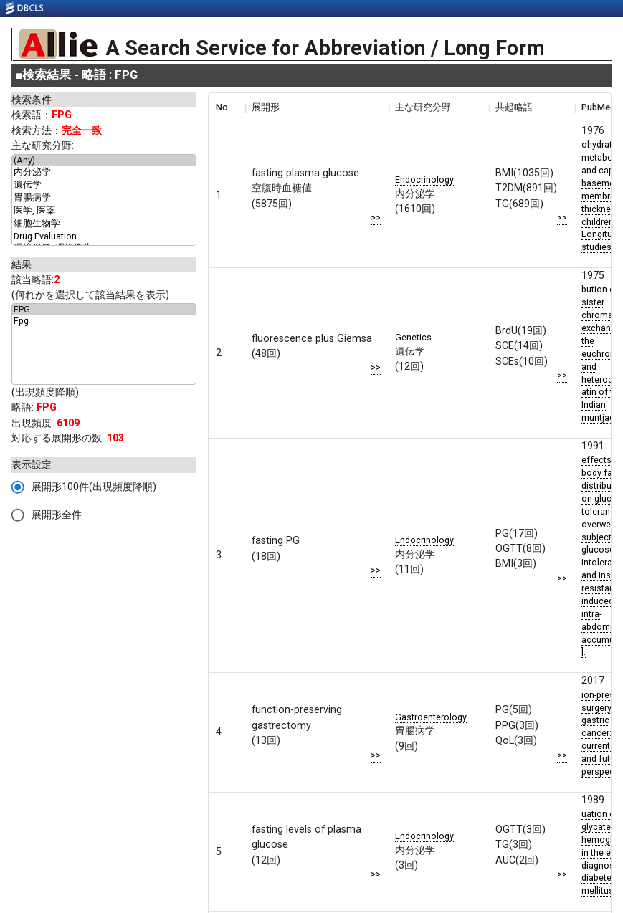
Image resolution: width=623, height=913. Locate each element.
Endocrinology (424, 179)
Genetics (413, 337)
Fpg (104, 321)
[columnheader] (226, 107)
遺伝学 (104, 185)
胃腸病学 (104, 198)
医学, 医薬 (104, 211)
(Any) (104, 160)
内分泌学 (104, 172)
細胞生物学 (104, 224)
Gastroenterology (431, 717)
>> (376, 217)
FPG (104, 309)
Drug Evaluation (104, 236)
